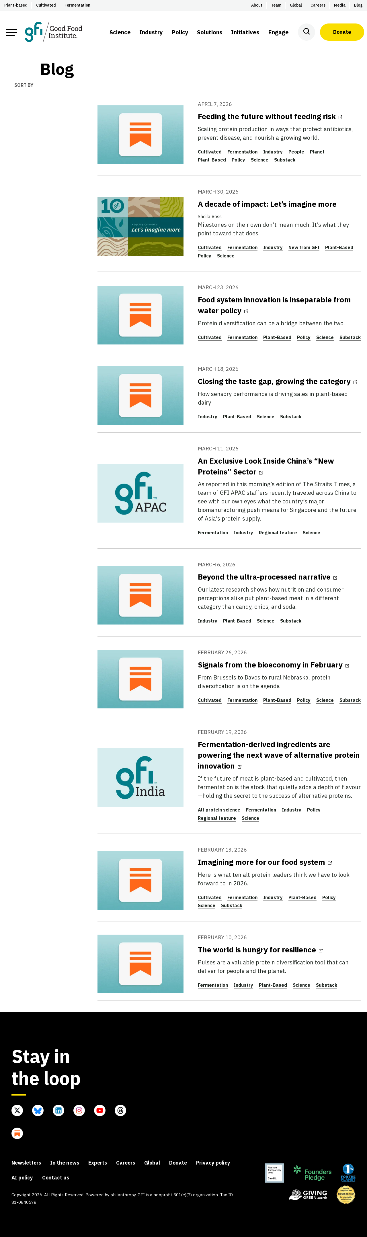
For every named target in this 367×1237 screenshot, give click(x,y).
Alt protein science (219, 810)
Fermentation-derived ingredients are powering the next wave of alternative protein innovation (279, 755)
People (296, 152)
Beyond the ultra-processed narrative (267, 577)
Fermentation (242, 152)
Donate (342, 32)
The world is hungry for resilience (260, 949)
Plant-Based (212, 160)
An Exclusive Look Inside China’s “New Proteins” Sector (266, 466)
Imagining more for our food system (265, 862)
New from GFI (303, 247)
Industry (273, 152)
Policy (238, 160)
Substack (284, 160)
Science (259, 160)
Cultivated (210, 152)
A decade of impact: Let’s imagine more (267, 204)
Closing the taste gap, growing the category (277, 381)
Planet (317, 152)
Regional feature (278, 532)
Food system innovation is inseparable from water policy (274, 305)
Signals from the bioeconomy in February (273, 664)
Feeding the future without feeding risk (270, 116)
